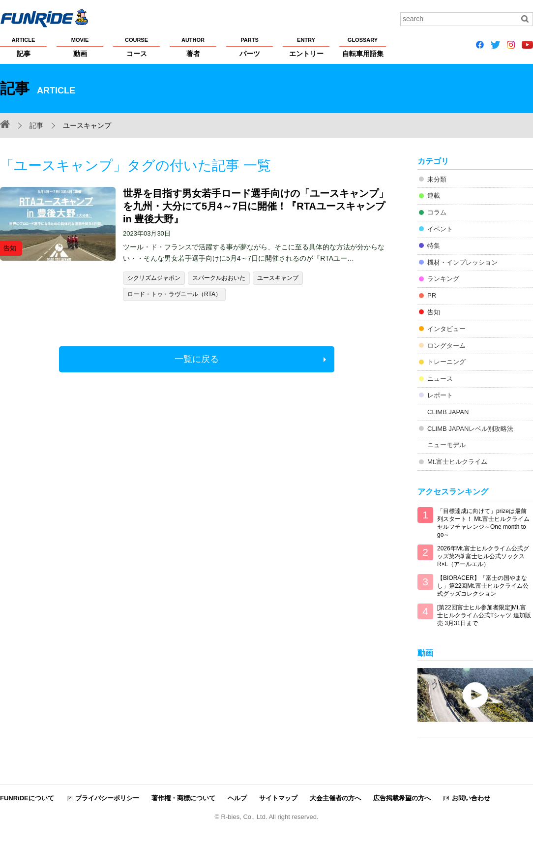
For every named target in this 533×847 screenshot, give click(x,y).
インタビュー (446, 329)
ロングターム (446, 345)
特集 (433, 245)
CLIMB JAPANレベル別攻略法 (470, 428)
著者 (193, 47)
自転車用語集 (362, 47)
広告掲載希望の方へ (402, 798)
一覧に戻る (197, 359)
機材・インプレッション (462, 262)
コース (136, 47)
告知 (433, 312)
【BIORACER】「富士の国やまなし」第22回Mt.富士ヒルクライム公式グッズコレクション (483, 586)
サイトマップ (278, 798)
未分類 (436, 179)
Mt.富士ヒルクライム (457, 461)
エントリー (306, 47)
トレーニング (446, 361)
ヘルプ (237, 798)
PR (431, 295)
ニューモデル (446, 445)
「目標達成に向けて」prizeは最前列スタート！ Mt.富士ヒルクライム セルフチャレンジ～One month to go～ (483, 523)
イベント (440, 229)
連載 (433, 195)
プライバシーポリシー (107, 798)
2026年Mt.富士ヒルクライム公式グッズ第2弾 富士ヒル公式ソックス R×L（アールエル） (483, 556)
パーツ (249, 47)
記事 (23, 47)
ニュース (440, 378)
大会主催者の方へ (335, 798)
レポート (440, 395)
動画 (80, 47)
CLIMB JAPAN (448, 412)
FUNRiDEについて (27, 798)
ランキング (443, 278)
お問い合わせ (471, 798)
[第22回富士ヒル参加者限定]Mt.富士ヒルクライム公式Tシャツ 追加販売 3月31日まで (484, 615)
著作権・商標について (183, 798)
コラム (436, 212)
